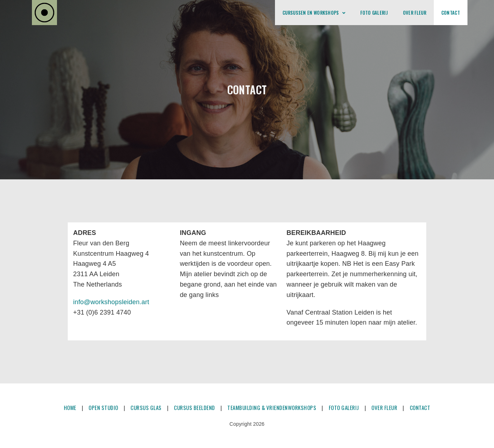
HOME (70, 407)
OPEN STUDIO (103, 407)
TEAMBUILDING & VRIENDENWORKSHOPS (271, 407)
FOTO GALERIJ (344, 407)
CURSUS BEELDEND (194, 407)
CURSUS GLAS (146, 407)
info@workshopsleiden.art (111, 302)
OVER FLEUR (384, 407)
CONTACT (420, 407)
